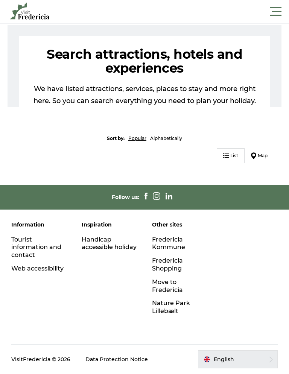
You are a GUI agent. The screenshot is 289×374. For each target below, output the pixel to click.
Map (259, 156)
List (230, 155)
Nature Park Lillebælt (171, 307)
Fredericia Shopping (167, 264)
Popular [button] (137, 138)
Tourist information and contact (36, 247)
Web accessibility (37, 268)
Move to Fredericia (167, 285)
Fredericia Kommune (168, 243)
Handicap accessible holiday (109, 243)
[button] (178, 11)
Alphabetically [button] (166, 138)
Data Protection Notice (116, 359)
